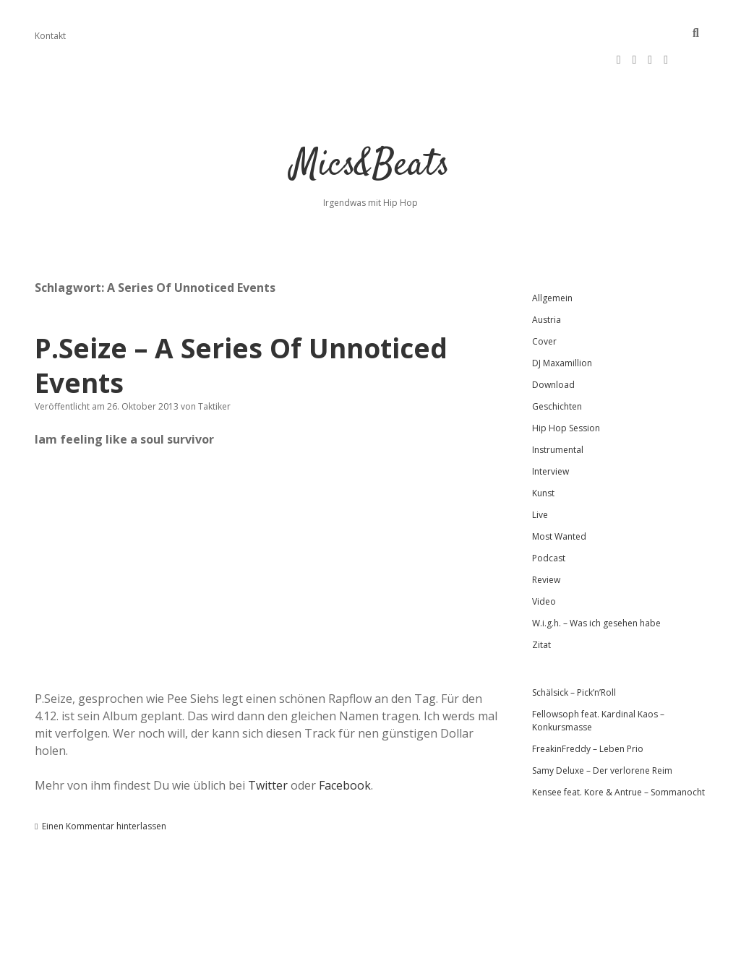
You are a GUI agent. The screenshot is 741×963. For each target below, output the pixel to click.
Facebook (345, 742)
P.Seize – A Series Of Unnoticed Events (241, 322)
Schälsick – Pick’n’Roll (574, 649)
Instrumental (557, 406)
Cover (544, 298)
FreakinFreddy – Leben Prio (587, 705)
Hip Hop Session (566, 385)
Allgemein (552, 255)
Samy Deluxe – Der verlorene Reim (602, 727)
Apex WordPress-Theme (324, 947)
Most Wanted (559, 493)
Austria (546, 276)
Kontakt (50, 36)
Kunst (543, 450)
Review (546, 536)
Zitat (541, 601)
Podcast (548, 515)
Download (553, 341)
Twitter (268, 742)
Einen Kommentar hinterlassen (104, 783)
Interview (550, 428)
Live (540, 471)
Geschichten (557, 363)
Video (544, 558)
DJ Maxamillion (562, 320)
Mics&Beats (370, 122)
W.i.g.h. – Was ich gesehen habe (596, 580)
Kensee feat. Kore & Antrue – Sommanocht (618, 749)
